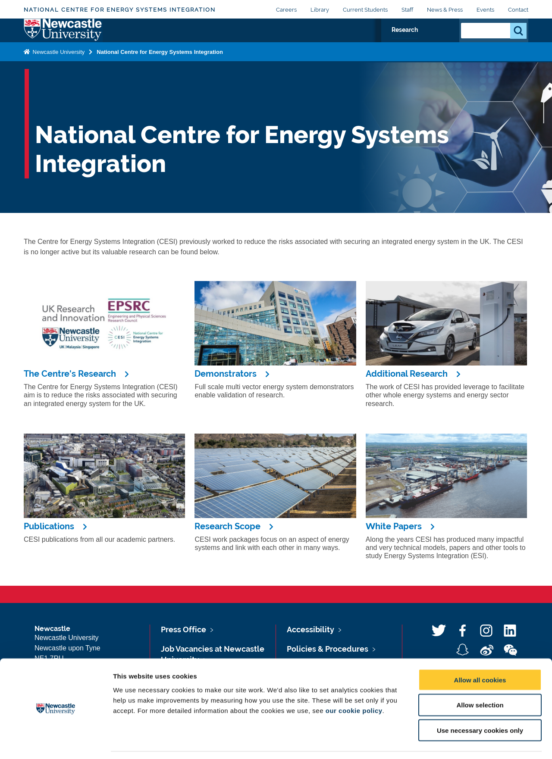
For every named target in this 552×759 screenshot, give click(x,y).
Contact (518, 9)
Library (319, 9)
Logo (63, 40)
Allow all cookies (480, 653)
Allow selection (479, 678)
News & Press (445, 9)
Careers (286, 9)
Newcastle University (58, 70)
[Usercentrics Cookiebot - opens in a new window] (56, 742)
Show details (453, 742)
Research (429, 42)
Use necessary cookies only (480, 704)
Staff (407, 9)
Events (485, 9)
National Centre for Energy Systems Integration (120, 9)
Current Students (365, 9)
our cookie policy (354, 683)
